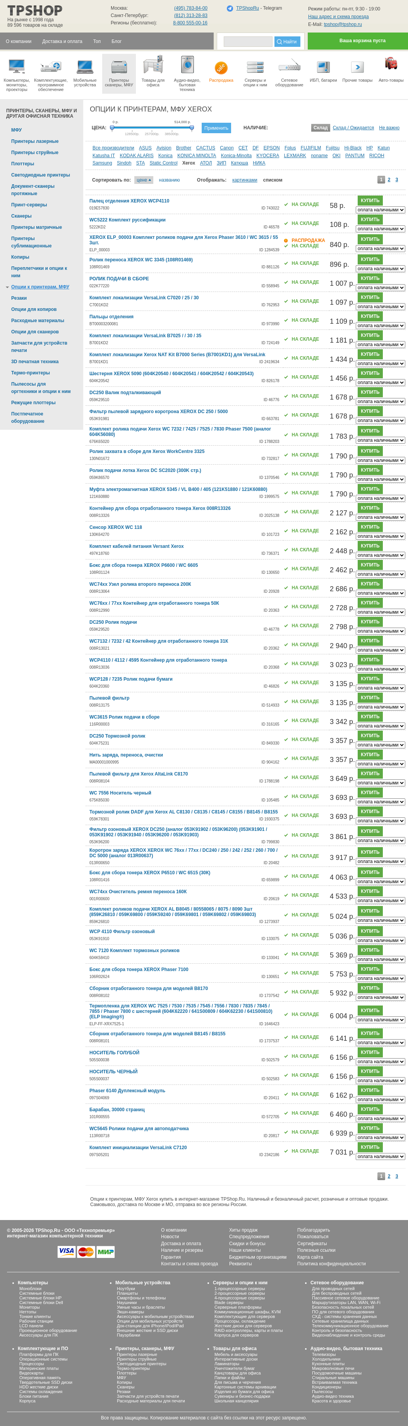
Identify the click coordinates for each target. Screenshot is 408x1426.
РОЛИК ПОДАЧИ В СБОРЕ (119, 278)
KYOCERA (267, 155)
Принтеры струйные (137, 1359)
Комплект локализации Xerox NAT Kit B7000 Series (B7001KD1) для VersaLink (177, 354)
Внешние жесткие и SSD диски (147, 1330)
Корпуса (27, 1401)
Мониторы (29, 1307)
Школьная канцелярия (236, 1401)
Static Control (164, 163)
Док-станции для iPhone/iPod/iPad (150, 1325)
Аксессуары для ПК (38, 1335)
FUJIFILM (311, 148)
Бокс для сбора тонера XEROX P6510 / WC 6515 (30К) (149, 872)
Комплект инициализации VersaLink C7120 (138, 1147)
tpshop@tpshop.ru (343, 24)
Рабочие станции (36, 1321)
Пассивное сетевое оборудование (345, 1298)
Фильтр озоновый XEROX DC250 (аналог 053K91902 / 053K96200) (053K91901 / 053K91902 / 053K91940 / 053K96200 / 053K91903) (178, 832)
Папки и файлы (229, 1377)
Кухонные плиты (328, 1363)
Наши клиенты (245, 1250)
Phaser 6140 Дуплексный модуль (127, 1090)
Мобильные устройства (85, 70)
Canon (226, 148)
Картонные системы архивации (245, 1387)
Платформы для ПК (38, 1354)
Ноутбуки (126, 1288)
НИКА (259, 163)
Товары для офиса (153, 70)
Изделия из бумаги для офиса (244, 1391)
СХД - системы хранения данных (344, 1316)
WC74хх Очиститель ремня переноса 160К (138, 891)
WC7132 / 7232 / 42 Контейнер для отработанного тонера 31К (158, 641)
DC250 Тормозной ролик (117, 736)
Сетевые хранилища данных (340, 1321)
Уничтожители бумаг (234, 1368)
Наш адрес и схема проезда (338, 16)
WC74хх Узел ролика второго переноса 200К (140, 584)
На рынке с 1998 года (30, 19)
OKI (337, 155)
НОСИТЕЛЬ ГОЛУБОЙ (114, 1052)
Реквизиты (240, 1263)
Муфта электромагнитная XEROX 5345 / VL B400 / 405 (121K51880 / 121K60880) (178, 489)
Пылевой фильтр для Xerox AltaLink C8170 (138, 774)
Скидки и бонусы (247, 1243)
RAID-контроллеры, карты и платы (248, 1330)
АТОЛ (206, 163)
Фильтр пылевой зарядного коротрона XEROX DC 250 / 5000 (158, 411)
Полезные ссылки (316, 1250)
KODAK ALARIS (136, 155)
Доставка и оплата (181, 1243)
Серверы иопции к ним (255, 70)
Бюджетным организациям (257, 1257)
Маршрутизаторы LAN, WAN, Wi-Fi (346, 1302)
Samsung (102, 163)
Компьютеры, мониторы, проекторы (17, 73)
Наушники (127, 1302)
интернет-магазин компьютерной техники (55, 1236)
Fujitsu (332, 148)
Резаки (123, 1391)
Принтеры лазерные (137, 1354)
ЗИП (221, 163)
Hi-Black (353, 148)
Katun (384, 148)
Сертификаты (312, 1243)
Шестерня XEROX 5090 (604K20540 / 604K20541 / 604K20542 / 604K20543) (171, 373)
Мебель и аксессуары (235, 1354)
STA (140, 163)
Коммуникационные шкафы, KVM (247, 1311)
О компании (174, 1230)
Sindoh (124, 163)
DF (255, 148)
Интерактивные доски (235, 1359)
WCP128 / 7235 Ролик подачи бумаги (131, 679)
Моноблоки (30, 1288)
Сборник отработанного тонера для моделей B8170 (148, 988)
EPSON (272, 148)
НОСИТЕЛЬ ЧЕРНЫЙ (113, 1071)
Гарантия (171, 1257)
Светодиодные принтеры (141, 1363)
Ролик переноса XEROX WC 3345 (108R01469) (141, 260)
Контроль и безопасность (337, 1330)
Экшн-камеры (130, 1311)
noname (319, 155)
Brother (183, 148)
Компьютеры (33, 1282)
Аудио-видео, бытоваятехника (187, 73)
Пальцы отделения (111, 316)
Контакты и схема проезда (189, 1263)
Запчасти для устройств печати (148, 1396)
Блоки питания (33, 1396)
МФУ (121, 1377)
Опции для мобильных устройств (150, 1321)
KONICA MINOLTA (196, 155)
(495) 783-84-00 (190, 8)
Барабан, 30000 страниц (117, 1109)
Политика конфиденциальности (331, 1263)
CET (243, 148)
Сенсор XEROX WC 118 (115, 527)
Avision (163, 148)
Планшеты (127, 1293)
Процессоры (31, 1363)
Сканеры (125, 1387)
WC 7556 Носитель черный (120, 793)
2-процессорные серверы (239, 1293)
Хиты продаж (243, 1230)
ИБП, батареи (323, 68)
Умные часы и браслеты (141, 1307)
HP (370, 148)
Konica (165, 155)
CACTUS (205, 148)
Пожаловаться (313, 1236)
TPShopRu (247, 8)
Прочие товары (357, 68)
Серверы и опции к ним (240, 1282)
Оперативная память (40, 1377)
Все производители (113, 148)
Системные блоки (37, 1293)
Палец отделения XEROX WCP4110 (129, 201)
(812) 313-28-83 (190, 15)
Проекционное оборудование (48, 1330)
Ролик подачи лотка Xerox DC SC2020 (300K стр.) (145, 470)
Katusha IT (104, 155)
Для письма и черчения (237, 1382)
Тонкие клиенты (35, 1316)
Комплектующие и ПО (43, 1348)
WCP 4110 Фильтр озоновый (122, 931)
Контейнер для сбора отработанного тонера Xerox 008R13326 (160, 508)
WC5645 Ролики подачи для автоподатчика (139, 1128)
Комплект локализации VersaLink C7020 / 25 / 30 (144, 297)
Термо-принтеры (133, 1368)
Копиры (124, 1382)
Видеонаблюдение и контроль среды (348, 1335)
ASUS (145, 148)
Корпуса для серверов (236, 1335)
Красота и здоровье (331, 1401)
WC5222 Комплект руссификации (127, 220)
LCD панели (31, 1325)
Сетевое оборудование (289, 70)
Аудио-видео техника (333, 1396)
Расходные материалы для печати (151, 1401)
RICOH (376, 155)
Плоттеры (126, 1373)
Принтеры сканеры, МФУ (119, 70)
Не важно (389, 127)
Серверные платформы (237, 1307)
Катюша (239, 163)
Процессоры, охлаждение (240, 1321)
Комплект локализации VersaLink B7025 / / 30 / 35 (145, 335)
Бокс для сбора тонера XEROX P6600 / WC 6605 (143, 565)
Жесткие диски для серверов (243, 1325)
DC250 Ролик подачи (113, 622)
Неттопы (27, 1311)
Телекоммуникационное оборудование (350, 1325)
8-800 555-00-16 (190, 23)
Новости (170, 1236)
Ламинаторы (226, 1363)
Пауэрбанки (128, 1335)
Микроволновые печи (333, 1368)
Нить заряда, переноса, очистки (126, 755)
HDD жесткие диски (38, 1387)
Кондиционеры (326, 1387)
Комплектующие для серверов (244, 1316)
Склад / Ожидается (353, 127)
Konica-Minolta (236, 155)
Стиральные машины (333, 1377)
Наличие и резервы (182, 1250)
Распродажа (221, 68)
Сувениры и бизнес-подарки (242, 1396)
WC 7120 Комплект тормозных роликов (134, 950)
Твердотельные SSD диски (45, 1382)
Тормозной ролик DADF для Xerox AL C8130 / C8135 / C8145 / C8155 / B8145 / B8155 (183, 812)
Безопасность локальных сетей (343, 1307)
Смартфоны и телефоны (141, 1298)
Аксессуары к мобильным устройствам (155, 1316)
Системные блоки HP (40, 1298)
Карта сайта (310, 1257)
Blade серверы (228, 1302)
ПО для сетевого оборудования (343, 1311)
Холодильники (326, 1359)
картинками (244, 180)
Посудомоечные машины (337, 1373)
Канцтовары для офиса (237, 1373)
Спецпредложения (249, 1236)
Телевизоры (324, 1354)
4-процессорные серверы (239, 1298)
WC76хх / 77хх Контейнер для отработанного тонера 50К (154, 603)
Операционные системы (43, 1359)
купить (370, 200)
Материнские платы (38, 1368)
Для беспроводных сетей (337, 1293)
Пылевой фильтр (109, 698)
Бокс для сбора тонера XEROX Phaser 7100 (139, 969)
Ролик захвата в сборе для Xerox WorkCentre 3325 (146, 451)
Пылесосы (322, 1391)
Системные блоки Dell (41, 1302)
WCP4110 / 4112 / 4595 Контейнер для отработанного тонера (158, 660)
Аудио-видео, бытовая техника (346, 1348)
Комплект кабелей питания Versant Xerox (136, 546)
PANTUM (355, 155)
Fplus (290, 148)
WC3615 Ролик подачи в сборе (124, 717)
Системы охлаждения (40, 1391)
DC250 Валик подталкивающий (125, 392)
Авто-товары (391, 68)
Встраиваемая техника (334, 1382)
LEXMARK (295, 155)
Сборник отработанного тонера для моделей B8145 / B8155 (157, 1033)
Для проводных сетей (333, 1288)
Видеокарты (31, 1373)
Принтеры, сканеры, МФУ (144, 1348)
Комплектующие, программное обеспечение (51, 73)
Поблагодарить (313, 1230)
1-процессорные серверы (239, 1288)
